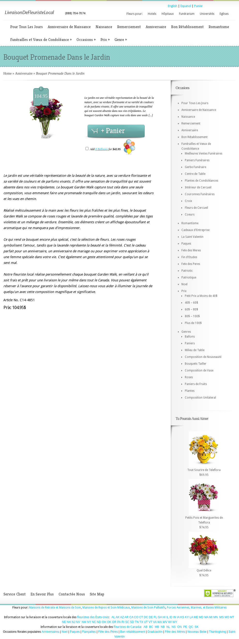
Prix (105, 39)
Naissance (104, 26)
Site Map (97, 594)
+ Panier (113, 130)
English (172, 6)
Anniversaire (156, 26)
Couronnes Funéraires (200, 194)
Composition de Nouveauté (203, 357)
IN (174, 617)
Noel (184, 284)
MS (221, 617)
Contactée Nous (72, 594)
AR (127, 617)
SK (197, 627)
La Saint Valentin (192, 237)
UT (146, 622)
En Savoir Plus (42, 594)
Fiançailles (89, 631)
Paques (186, 243)
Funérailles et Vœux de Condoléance (41, 39)
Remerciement (129, 26)
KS (182, 617)
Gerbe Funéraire (195, 167)
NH (69, 622)
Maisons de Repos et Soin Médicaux (106, 607)
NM (84, 622)
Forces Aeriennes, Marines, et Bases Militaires (197, 607)
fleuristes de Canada (127, 627)
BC (151, 627)
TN (137, 622)
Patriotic (187, 270)
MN (215, 617)
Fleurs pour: (134, 13)
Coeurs (189, 214)
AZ (122, 617)
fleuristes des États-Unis (93, 617)
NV (78, 622)
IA (178, 617)
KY (187, 617)
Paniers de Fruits (196, 384)
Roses (189, 377)
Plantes (189, 391)
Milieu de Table (194, 350)
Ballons (190, 336)
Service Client (14, 594)
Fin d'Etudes (189, 257)
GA (160, 617)
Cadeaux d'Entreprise (195, 230)
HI (164, 617)
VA (155, 622)
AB (146, 627)
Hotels (152, 13)
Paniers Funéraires (197, 160)
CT (141, 617)
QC (191, 627)
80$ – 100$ (192, 316)
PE (185, 627)
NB (163, 627)
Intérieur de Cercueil (198, 187)
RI (122, 622)
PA (118, 622)
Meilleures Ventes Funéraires (203, 153)
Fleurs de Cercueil (196, 207)
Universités (207, 13)
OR (114, 622)
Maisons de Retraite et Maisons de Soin (55, 607)
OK (109, 622)
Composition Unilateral (200, 397)
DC (146, 617)
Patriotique (188, 277)
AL (113, 617)
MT (232, 617)
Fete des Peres (190, 264)
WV (165, 622)
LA (191, 617)
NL (168, 627)
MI (210, 617)
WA (159, 622)
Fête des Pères (108, 631)
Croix (188, 201)
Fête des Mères (175, 631)
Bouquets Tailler (195, 363)
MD (201, 617)
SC (127, 622)
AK (118, 617)
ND (99, 622)
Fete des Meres (191, 250)
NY (89, 622)
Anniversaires (50, 631)
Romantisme (219, 26)
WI (170, 622)
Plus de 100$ (193, 323)
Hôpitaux (168, 13)
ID (170, 617)
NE (64, 622)
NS (174, 627)
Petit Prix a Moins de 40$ (201, 296)
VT (150, 622)
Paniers (190, 343)
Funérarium (186, 13)
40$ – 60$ (191, 302)
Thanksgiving (217, 631)
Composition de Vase (199, 370)
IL (167, 617)
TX (141, 622)
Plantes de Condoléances (201, 180)
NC (94, 622)
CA (131, 617)
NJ (73, 622)
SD (132, 622)
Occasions (86, 39)
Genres (186, 331)
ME (196, 617)
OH (104, 622)
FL (155, 617)
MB (157, 627)
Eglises (224, 13)
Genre (120, 39)
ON (179, 627)
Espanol (185, 6)
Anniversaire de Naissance (69, 26)
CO (136, 617)
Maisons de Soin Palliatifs (148, 607)
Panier (198, 6)
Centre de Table (195, 174)
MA (206, 617)
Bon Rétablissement (187, 26)
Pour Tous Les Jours (26, 26)
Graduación (155, 631)
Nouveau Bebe (197, 631)
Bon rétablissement (132, 631)
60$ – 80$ (191, 309)
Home (7, 73)
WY (174, 622)
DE (151, 617)
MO (226, 617)
